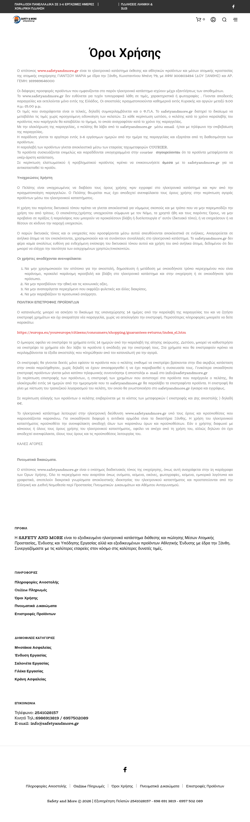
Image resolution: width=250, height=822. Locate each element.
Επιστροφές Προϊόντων (35, 614)
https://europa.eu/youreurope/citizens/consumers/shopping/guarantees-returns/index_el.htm (101, 332)
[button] (200, 19)
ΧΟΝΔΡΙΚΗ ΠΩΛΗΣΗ (29, 8)
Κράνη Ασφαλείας (30, 679)
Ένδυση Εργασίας (31, 655)
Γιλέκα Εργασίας (29, 671)
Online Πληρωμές (31, 590)
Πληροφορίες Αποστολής (37, 582)
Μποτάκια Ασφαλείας (33, 647)
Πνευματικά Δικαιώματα (36, 606)
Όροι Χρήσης (26, 598)
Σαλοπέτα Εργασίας (32, 663)
